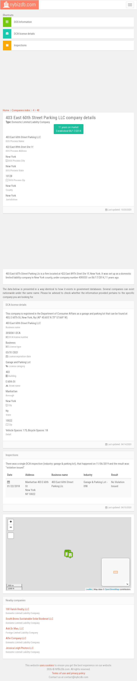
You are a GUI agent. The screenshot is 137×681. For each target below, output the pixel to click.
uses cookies (47, 665)
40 (38, 110)
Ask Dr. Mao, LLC (15, 628)
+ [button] (11, 522)
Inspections (20, 45)
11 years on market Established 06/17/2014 (68, 129)
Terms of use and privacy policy (68, 673)
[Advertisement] (68, 79)
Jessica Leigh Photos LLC (20, 648)
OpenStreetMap (112, 589)
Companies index (21, 110)
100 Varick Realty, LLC (17, 609)
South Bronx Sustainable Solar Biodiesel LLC (29, 618)
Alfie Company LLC (16, 638)
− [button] (11, 527)
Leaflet (89, 589)
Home (6, 110)
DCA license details (24, 33)
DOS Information (23, 22)
